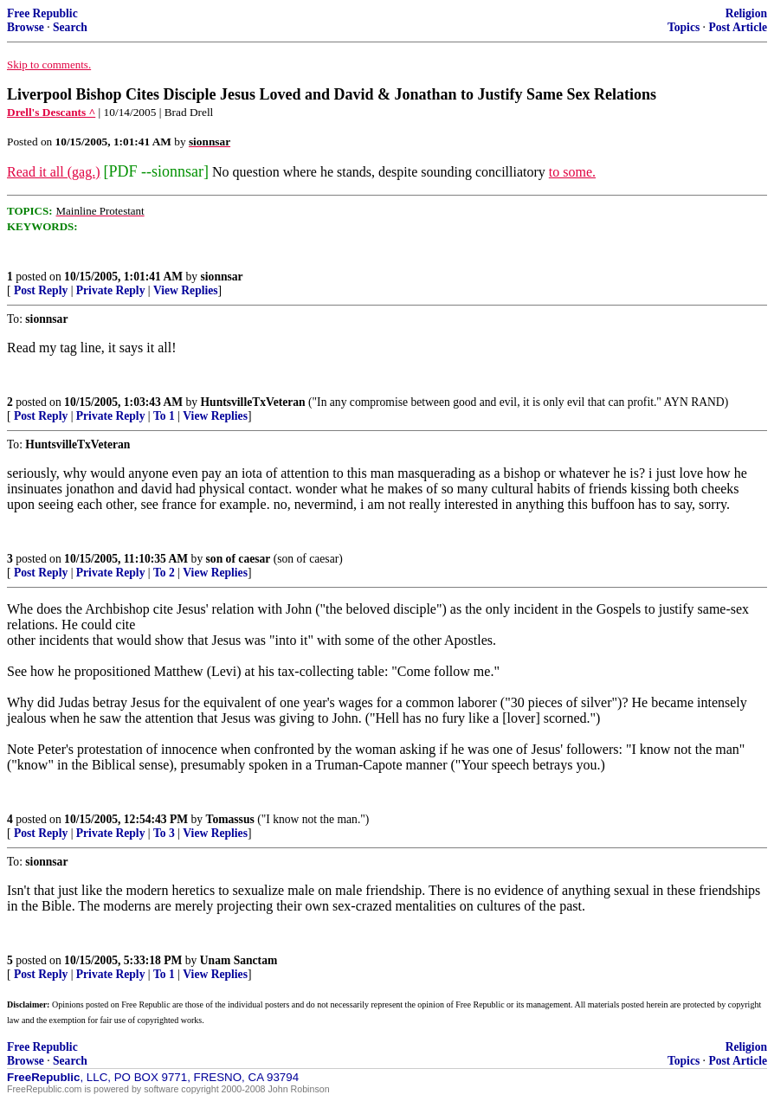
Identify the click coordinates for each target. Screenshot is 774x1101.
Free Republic (42, 13)
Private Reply (110, 290)
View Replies (185, 290)
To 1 (164, 415)
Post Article (737, 27)
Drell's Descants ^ (51, 112)
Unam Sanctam (239, 960)
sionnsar (222, 276)
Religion (746, 13)
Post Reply (41, 290)
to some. (572, 171)
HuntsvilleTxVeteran (253, 402)
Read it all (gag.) (53, 171)
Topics (684, 27)
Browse (25, 27)
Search (70, 27)
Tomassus (230, 819)
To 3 (164, 833)
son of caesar (238, 558)
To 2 (164, 572)
